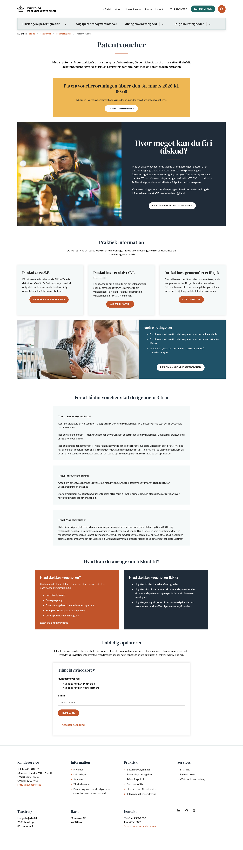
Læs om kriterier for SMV (49, 299)
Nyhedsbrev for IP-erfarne (76, 683)
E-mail (61, 695)
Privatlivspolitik (136, 779)
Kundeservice (203, 8)
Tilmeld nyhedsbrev (121, 108)
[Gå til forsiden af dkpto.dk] (36, 9)
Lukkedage (79, 774)
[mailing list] (59, 684)
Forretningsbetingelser (139, 774)
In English (106, 9)
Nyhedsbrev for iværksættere (78, 687)
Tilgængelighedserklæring (141, 793)
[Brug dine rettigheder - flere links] (209, 24)
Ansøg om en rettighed (141, 24)
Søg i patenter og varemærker (96, 24)
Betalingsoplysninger (138, 769)
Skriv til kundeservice (29, 784)
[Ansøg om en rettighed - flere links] (162, 24)
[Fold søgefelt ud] (222, 9)
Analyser (78, 779)
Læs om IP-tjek (191, 299)
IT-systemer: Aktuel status (141, 788)
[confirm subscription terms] (59, 725)
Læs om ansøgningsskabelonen (180, 367)
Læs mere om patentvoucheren (172, 205)
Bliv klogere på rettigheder (41, 24)
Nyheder (78, 769)
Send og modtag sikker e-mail (140, 825)
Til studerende (81, 784)
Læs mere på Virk (120, 304)
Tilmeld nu (68, 713)
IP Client (185, 769)
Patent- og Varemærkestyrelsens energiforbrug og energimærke (91, 790)
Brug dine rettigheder (189, 24)
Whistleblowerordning (192, 779)
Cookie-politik (135, 784)
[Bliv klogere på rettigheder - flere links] (65, 24)
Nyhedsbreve (187, 774)
